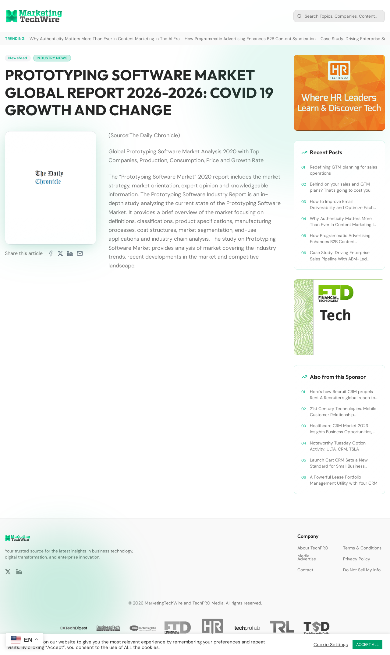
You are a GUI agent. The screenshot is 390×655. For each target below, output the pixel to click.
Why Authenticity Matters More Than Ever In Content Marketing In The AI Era (105, 38)
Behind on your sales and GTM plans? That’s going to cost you (340, 187)
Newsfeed (17, 58)
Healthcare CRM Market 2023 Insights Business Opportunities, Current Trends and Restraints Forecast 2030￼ (341, 429)
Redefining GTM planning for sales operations (343, 170)
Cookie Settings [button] (331, 644)
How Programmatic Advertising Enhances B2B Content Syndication (250, 38)
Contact (305, 570)
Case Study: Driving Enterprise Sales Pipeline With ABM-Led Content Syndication (340, 256)
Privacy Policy (356, 559)
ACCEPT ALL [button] (367, 644)
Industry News (52, 58)
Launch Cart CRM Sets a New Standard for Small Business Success (339, 463)
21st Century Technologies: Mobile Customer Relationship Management (343, 412)
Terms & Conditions (362, 548)
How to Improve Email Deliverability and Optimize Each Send (342, 205)
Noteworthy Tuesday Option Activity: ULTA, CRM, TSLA (338, 446)
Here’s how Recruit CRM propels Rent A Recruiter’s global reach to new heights (342, 395)
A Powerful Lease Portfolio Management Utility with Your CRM (344, 480)
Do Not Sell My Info (362, 570)
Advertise (306, 559)
